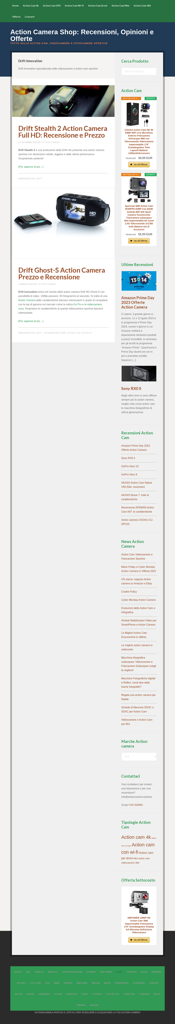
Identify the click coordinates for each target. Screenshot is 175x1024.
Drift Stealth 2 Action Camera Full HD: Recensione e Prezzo (62, 131)
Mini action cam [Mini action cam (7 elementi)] (142, 858)
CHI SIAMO (136, 805)
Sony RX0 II (131, 388)
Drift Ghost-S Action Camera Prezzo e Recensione (61, 273)
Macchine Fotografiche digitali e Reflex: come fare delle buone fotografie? (138, 682)
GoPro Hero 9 (129, 474)
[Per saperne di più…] (30, 166)
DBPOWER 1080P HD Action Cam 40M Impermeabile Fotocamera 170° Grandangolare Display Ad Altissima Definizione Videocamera (139, 925)
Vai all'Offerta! (140, 164)
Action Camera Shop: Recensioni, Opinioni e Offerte (82, 35)
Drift (39, 179)
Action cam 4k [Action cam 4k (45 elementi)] (136, 837)
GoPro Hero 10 (130, 466)
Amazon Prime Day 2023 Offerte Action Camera (137, 302)
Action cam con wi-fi (79, 333)
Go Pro (77, 304)
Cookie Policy (129, 591)
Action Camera (26, 300)
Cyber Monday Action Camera (138, 600)
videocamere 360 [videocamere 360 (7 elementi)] (130, 862)
